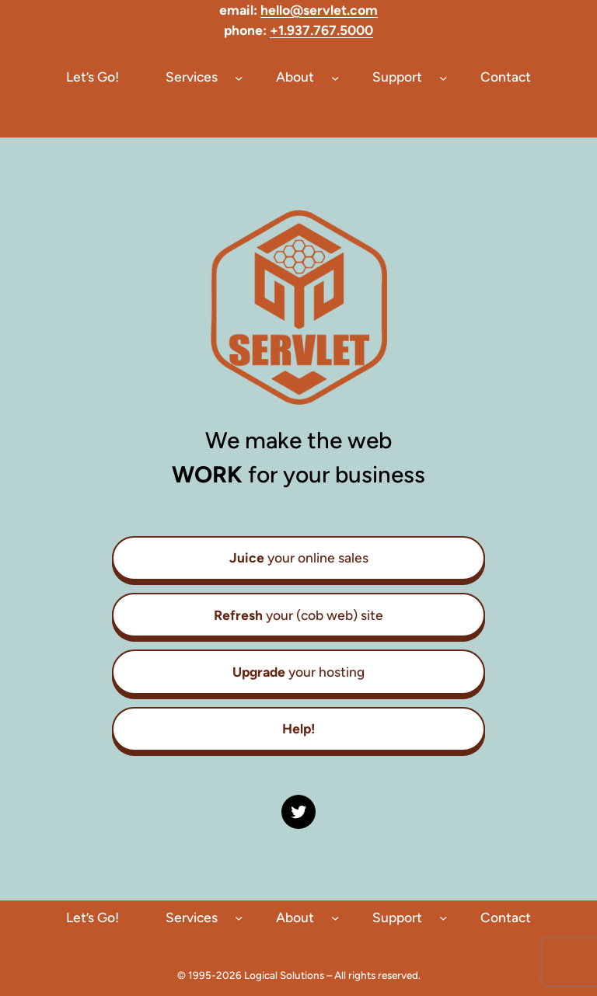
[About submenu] (335, 77)
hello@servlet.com (319, 10)
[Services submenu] (239, 77)
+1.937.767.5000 (321, 30)
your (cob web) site (298, 615)
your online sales (298, 557)
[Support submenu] (443, 77)
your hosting (298, 671)
